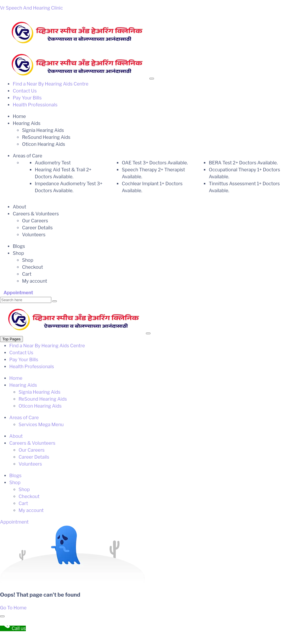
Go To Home (13, 608)
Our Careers (35, 221)
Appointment (18, 292)
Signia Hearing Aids (43, 130)
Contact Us (25, 91)
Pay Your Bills (27, 98)
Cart (26, 274)
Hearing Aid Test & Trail (63, 173)
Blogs (19, 246)
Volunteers (34, 234)
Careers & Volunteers (36, 214)
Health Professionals (35, 105)
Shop (18, 253)
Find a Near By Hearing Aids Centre (50, 84)
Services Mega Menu (41, 424)
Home (19, 116)
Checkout (32, 267)
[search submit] (54, 301)
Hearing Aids (26, 123)
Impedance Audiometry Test (68, 187)
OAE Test (155, 163)
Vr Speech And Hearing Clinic (31, 8)
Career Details (37, 227)
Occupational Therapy (244, 173)
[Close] (148, 333)
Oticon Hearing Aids (43, 144)
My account (34, 281)
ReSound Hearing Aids (46, 137)
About (19, 207)
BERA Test (243, 163)
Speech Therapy (153, 173)
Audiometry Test (53, 163)
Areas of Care (27, 156)
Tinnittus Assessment (244, 187)
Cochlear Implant (152, 187)
